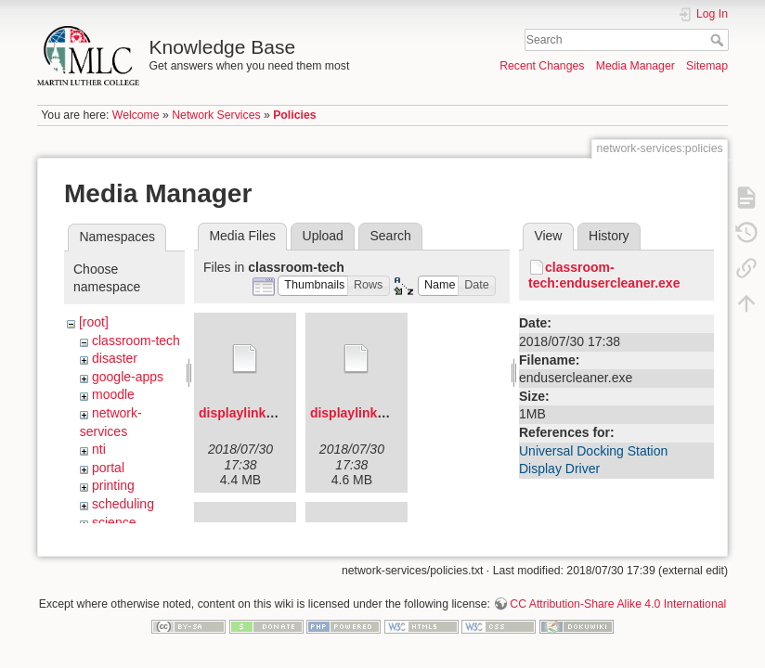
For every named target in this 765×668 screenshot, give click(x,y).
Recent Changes (541, 65)
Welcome (136, 115)
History (609, 235)
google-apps (127, 376)
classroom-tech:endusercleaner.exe (604, 275)
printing (113, 485)
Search (719, 39)
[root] (94, 322)
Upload (323, 235)
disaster (114, 358)
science (114, 522)
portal (108, 467)
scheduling (123, 503)
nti (99, 449)
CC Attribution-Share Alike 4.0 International (618, 606)
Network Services (216, 115)
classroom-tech (136, 340)
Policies (294, 115)
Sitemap (707, 65)
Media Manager (635, 65)
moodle (113, 394)
